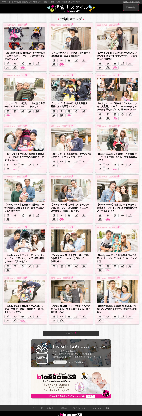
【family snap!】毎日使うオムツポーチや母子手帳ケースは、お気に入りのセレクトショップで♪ (24, 309)
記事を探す (131, 7)
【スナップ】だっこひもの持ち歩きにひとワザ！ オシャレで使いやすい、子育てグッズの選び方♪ (117, 56)
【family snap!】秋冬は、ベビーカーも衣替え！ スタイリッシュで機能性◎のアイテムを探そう (117, 207)
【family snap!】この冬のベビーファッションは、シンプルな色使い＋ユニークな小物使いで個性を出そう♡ (71, 207)
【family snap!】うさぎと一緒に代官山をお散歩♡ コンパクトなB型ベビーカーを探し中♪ (71, 258)
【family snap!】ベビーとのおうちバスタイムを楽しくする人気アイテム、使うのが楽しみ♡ (71, 309)
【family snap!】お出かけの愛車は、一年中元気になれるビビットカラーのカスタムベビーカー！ (24, 207)
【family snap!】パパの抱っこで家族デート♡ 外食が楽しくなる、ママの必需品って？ (117, 157)
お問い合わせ (52, 408)
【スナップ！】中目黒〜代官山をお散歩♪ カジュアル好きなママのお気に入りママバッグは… (24, 157)
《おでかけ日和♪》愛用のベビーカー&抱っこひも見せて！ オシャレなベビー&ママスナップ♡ (24, 56)
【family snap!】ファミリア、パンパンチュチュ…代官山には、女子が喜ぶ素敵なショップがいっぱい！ (24, 258)
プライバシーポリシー (80, 408)
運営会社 (64, 408)
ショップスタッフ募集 (101, 408)
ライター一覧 (38, 408)
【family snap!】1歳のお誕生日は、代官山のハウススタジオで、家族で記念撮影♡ (117, 309)
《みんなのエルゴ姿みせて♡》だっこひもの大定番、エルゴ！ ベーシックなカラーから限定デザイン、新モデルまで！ (117, 106)
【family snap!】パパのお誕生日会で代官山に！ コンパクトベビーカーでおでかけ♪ (117, 258)
